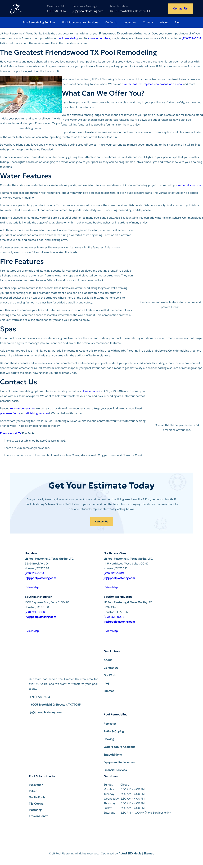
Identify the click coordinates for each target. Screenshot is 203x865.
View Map (32, 582)
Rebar (33, 786)
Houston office (91, 386)
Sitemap (109, 686)
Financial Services (115, 765)
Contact (148, 22)
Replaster (110, 719)
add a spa (175, 84)
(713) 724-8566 (35, 607)
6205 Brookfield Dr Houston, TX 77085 (56, 700)
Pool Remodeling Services (39, 22)
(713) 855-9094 (114, 612)
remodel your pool (189, 185)
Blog (177, 22)
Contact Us (180, 8)
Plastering (35, 805)
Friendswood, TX (10, 428)
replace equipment (156, 84)
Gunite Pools (37, 792)
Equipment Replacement (120, 757)
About (164, 22)
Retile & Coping (114, 726)
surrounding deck (99, 38)
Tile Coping (36, 799)
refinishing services (37, 408)
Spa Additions (113, 750)
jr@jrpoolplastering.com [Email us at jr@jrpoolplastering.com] (88, 11)
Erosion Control (39, 811)
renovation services (22, 403)
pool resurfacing (10, 408)
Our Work (111, 22)
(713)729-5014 (56, 11)
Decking (109, 734)
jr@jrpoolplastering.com (46, 707)
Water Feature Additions (119, 742)
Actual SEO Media (130, 848)
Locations (130, 22)
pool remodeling (67, 38)
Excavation (36, 780)
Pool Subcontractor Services (80, 22)
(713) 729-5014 (191, 38)
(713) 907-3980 (114, 568)
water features (133, 84)
